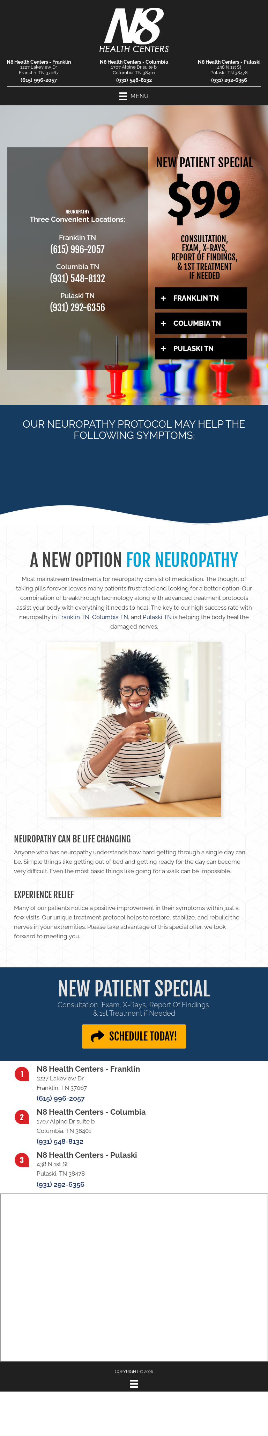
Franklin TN (73, 617)
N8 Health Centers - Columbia (134, 62)
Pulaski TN (157, 617)
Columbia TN (110, 617)
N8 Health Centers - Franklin (39, 62)
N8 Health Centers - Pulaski (229, 62)
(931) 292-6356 (229, 80)
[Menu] (134, 1384)
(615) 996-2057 (39, 80)
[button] (201, 298)
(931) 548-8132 (134, 80)
